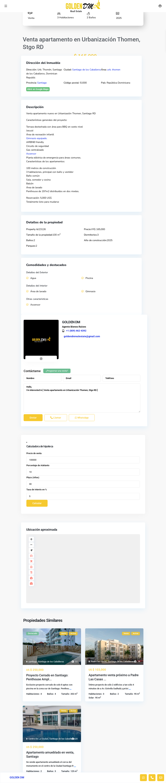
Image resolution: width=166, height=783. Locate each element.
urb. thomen (113, 69)
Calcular (37, 503)
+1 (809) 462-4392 (76, 330)
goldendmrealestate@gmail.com (82, 336)
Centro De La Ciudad (38, 738)
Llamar (55, 417)
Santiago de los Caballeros (86, 69)
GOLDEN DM (71, 322)
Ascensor (31, 153)
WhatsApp (82, 417)
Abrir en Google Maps (38, 89)
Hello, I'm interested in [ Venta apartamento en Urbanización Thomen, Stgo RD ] (82, 397)
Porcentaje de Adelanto (37, 465)
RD (94, 113)
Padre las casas (99, 661)
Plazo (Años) (32, 477)
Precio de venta (34, 453)
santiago (32, 661)
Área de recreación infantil (40, 134)
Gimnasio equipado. (36, 138)
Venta (31, 18)
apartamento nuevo (43, 113)
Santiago (42, 82)
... (70, 688)
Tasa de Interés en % (36, 489)
